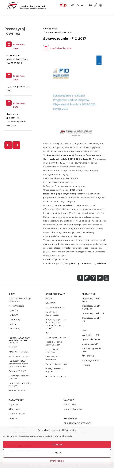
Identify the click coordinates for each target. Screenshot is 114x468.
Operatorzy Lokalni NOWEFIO (91, 307)
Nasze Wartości (16, 306)
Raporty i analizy (16, 413)
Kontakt (86, 365)
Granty (67, 263)
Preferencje (57, 460)
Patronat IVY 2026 (17, 371)
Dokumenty (14, 319)
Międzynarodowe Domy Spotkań (53, 343)
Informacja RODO (90, 360)
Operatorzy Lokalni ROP (91, 319)
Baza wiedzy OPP (90, 344)
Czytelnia (13, 404)
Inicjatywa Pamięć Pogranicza (53, 370)
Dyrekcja (13, 310)
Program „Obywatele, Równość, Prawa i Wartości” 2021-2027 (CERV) (55, 323)
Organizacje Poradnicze (51, 358)
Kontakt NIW (70, 404)
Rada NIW (13, 315)
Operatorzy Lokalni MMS (91, 300)
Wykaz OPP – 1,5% (90, 335)
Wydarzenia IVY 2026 (19, 356)
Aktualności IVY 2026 (19, 352)
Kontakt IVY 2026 (17, 390)
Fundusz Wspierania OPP (91, 349)
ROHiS (48, 333)
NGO (73, 263)
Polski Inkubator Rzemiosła (53, 350)
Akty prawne (88, 356)
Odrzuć (57, 452)
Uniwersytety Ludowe (55, 337)
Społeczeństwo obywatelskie (91, 263)
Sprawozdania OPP (91, 339)
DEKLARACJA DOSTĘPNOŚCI (78, 423)
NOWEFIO (50, 303)
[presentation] (8, 145)
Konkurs (13, 418)
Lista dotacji (14, 328)
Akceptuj (57, 444)
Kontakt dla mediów (73, 409)
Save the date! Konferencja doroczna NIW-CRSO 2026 (17, 59)
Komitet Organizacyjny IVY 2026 (20, 384)
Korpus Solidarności (55, 307)
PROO (48, 298)
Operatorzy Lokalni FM (93, 313)
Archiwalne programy (55, 376)
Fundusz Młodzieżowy (56, 364)
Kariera (12, 324)
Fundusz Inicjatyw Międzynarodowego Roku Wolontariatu (18, 364)
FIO (61, 263)
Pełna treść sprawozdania (55, 259)
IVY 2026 (13, 347)
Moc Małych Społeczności (52, 313)
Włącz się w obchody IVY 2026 (19, 377)
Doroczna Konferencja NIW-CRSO (20, 300)
